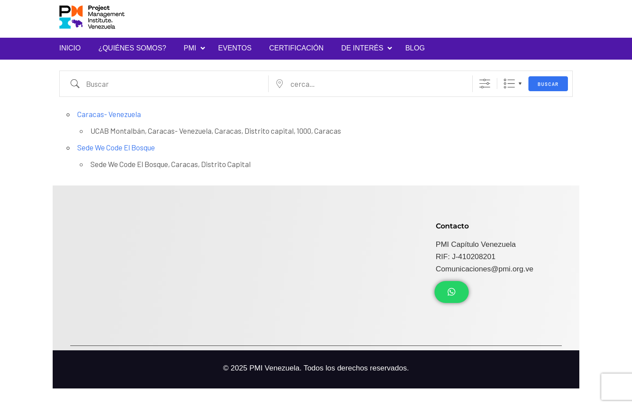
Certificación (296, 48)
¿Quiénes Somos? (132, 48)
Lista (509, 83)
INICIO (70, 48)
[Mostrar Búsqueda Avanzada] (484, 83)
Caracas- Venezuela (109, 114)
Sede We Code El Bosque (116, 147)
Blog (414, 48)
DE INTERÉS (362, 48)
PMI (190, 48)
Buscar (548, 84)
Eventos (234, 48)
